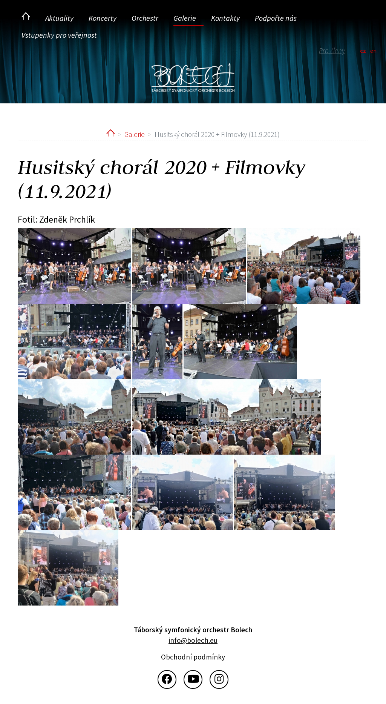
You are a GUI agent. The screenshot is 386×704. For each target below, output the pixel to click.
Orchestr (145, 18)
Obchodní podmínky (193, 656)
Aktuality (59, 18)
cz (363, 50)
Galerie (184, 18)
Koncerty (102, 18)
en (373, 50)
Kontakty (225, 18)
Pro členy (332, 50)
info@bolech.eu (193, 640)
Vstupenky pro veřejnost (59, 35)
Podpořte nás (276, 18)
